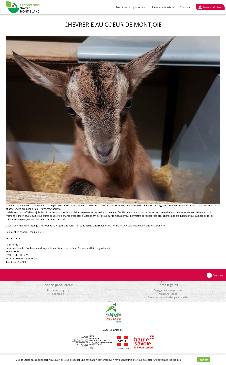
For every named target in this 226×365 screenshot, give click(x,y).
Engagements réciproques (168, 290)
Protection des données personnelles (168, 297)
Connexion (58, 293)
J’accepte (203, 359)
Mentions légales (168, 293)
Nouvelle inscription (58, 290)
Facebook (214, 275)
